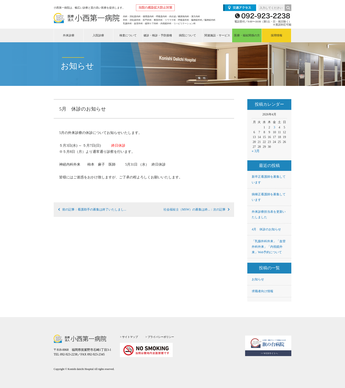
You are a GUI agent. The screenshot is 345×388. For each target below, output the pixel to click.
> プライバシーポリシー (159, 336)
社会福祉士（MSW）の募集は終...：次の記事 (196, 209)
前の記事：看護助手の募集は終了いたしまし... (92, 209)
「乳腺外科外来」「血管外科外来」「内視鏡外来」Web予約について (269, 247)
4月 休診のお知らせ (266, 229)
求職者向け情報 (262, 291)
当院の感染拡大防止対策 (155, 7)
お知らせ (258, 279)
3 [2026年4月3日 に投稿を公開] (274, 127)
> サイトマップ (129, 336)
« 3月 (256, 151)
